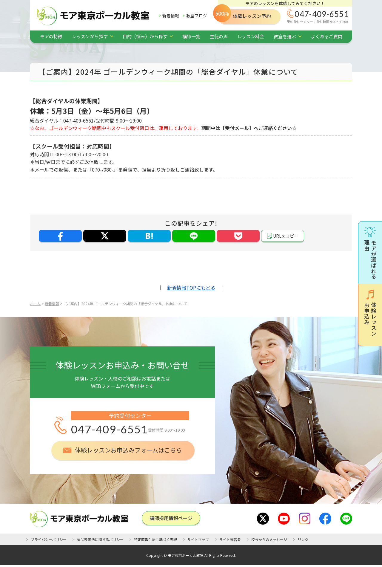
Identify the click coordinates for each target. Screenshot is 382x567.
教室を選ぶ (285, 36)
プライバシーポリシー (49, 539)
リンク (303, 539)
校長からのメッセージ (269, 539)
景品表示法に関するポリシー (100, 539)
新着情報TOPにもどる (191, 287)
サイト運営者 (230, 539)
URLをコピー (285, 236)
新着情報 (170, 16)
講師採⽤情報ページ (171, 518)
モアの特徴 (51, 36)
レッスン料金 (250, 36)
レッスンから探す (90, 36)
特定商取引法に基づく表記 (155, 539)
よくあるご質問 (326, 36)
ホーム (35, 303)
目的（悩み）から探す (145, 36)
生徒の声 (219, 36)
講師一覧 (191, 36)
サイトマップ (198, 539)
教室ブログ (196, 16)
